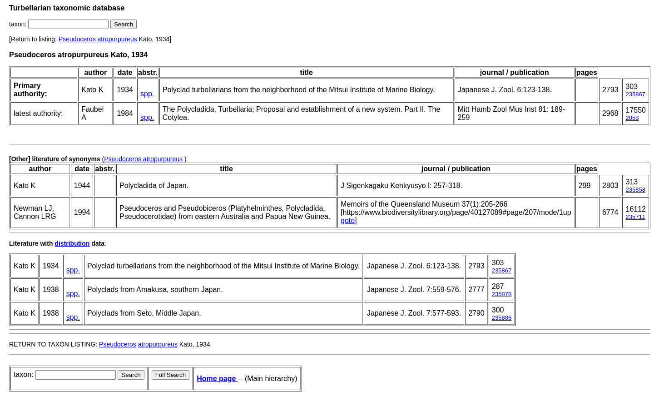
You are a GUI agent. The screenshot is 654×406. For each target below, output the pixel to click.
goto (348, 220)
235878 (501, 294)
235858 (635, 189)
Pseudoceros (77, 39)
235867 (635, 94)
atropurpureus (117, 39)
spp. (147, 94)
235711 (635, 216)
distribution (71, 243)
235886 (501, 317)
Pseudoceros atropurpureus (143, 159)
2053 (632, 117)
